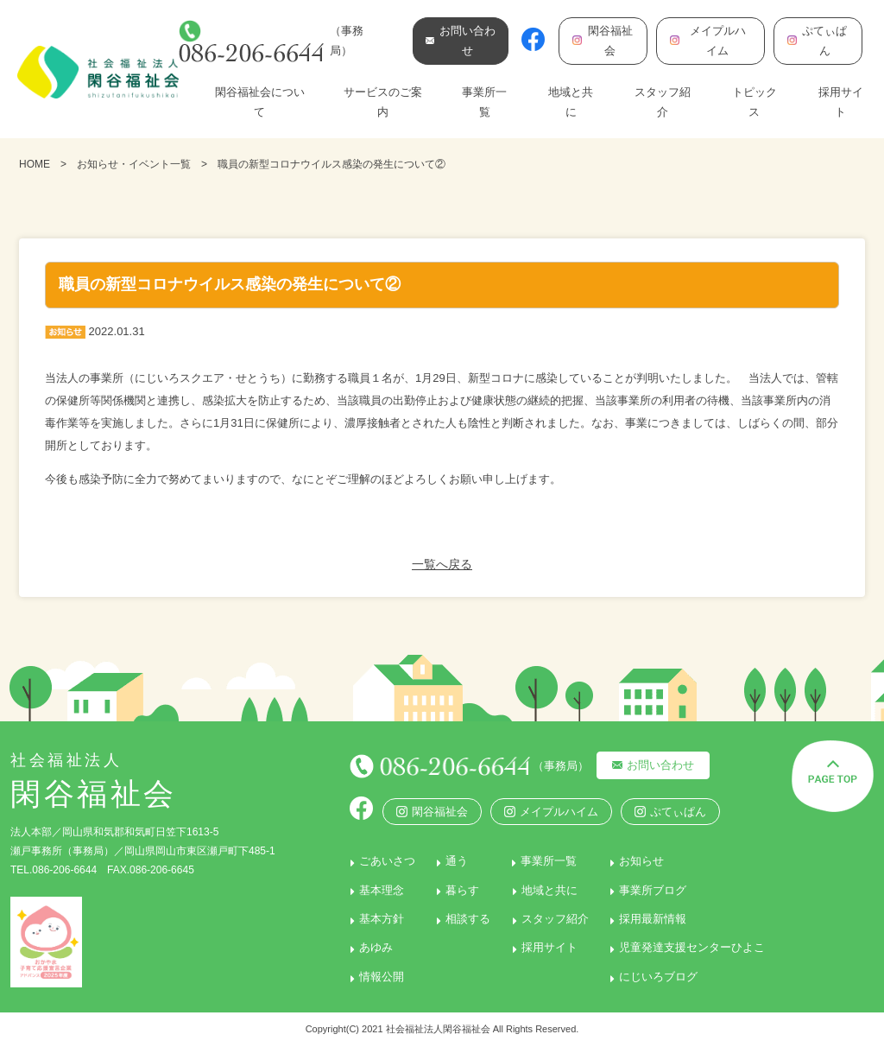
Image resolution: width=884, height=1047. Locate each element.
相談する (465, 918)
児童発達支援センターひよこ (693, 947)
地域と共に (570, 102)
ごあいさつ (382, 860)
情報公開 (376, 975)
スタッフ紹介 (663, 102)
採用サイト (840, 102)
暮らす (460, 889)
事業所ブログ (653, 889)
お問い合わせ (657, 764)
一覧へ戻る (442, 564)
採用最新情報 (653, 918)
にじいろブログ (659, 975)
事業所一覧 (484, 102)
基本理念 (376, 889)
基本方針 (376, 918)
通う (454, 860)
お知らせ (642, 860)
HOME (34, 164)
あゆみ (371, 947)
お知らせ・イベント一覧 (134, 164)
